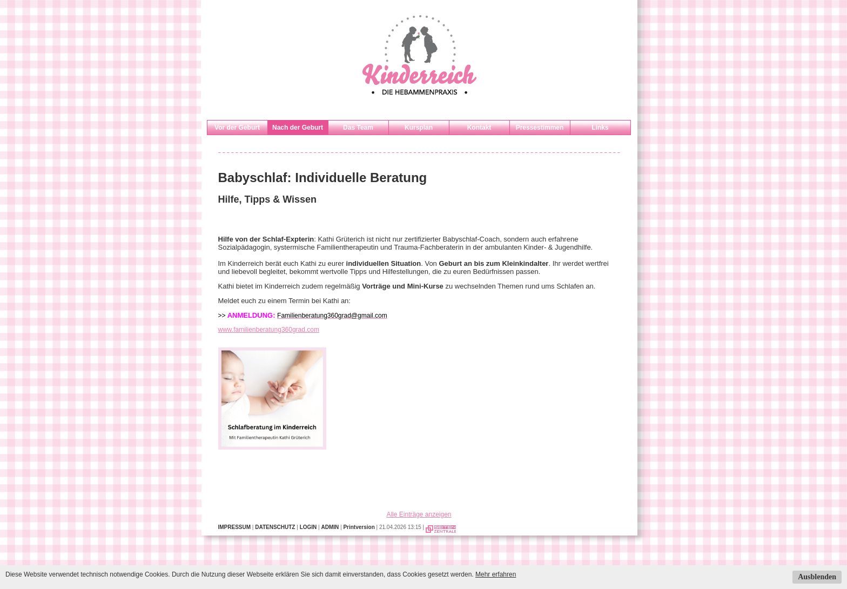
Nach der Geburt (297, 127)
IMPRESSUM (234, 527)
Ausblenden (817, 577)
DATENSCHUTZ (275, 527)
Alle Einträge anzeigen (418, 514)
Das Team (358, 127)
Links (599, 127)
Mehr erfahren (495, 574)
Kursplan (419, 127)
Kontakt (479, 127)
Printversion (358, 527)
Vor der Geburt (237, 127)
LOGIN (308, 527)
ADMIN (330, 527)
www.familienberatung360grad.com (268, 329)
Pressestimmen (540, 127)
